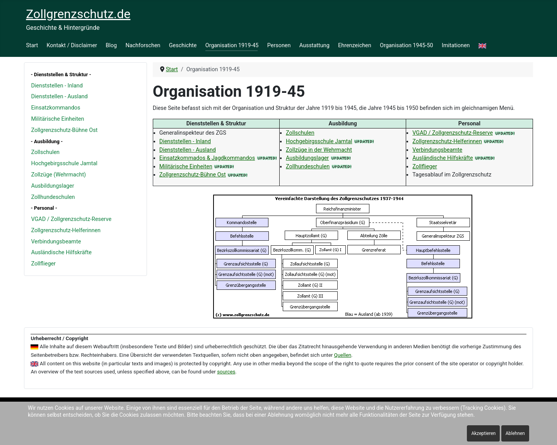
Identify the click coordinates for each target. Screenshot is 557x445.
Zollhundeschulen (53, 197)
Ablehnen (515, 433)
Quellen (343, 355)
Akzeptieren (483, 433)
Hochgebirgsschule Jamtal (64, 163)
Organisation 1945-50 (406, 45)
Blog (111, 45)
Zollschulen (45, 152)
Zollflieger (43, 263)
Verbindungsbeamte (56, 241)
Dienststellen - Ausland (59, 96)
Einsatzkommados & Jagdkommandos (207, 158)
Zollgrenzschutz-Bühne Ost (64, 130)
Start (32, 45)
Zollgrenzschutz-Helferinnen (66, 230)
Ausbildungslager (52, 186)
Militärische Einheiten (57, 119)
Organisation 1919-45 (232, 45)
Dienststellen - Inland (56, 85)
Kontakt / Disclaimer (72, 45)
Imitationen (456, 45)
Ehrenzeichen (354, 45)
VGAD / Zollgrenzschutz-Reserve (71, 219)
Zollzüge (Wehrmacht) (58, 174)
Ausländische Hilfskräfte (61, 252)
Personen (279, 45)
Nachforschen (142, 45)
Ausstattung (314, 45)
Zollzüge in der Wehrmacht (319, 150)
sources (226, 372)
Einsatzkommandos (55, 107)
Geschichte (183, 45)
